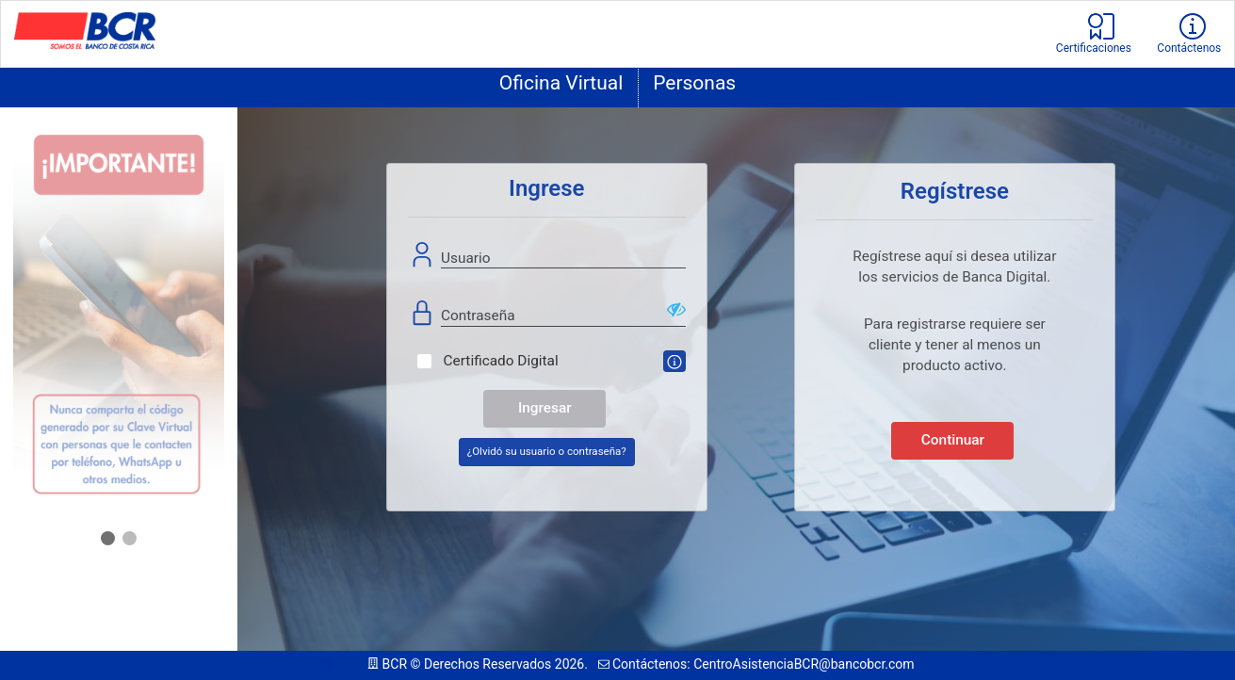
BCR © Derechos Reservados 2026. (479, 664)
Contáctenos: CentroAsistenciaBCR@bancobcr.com (756, 664)
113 (340, 664)
